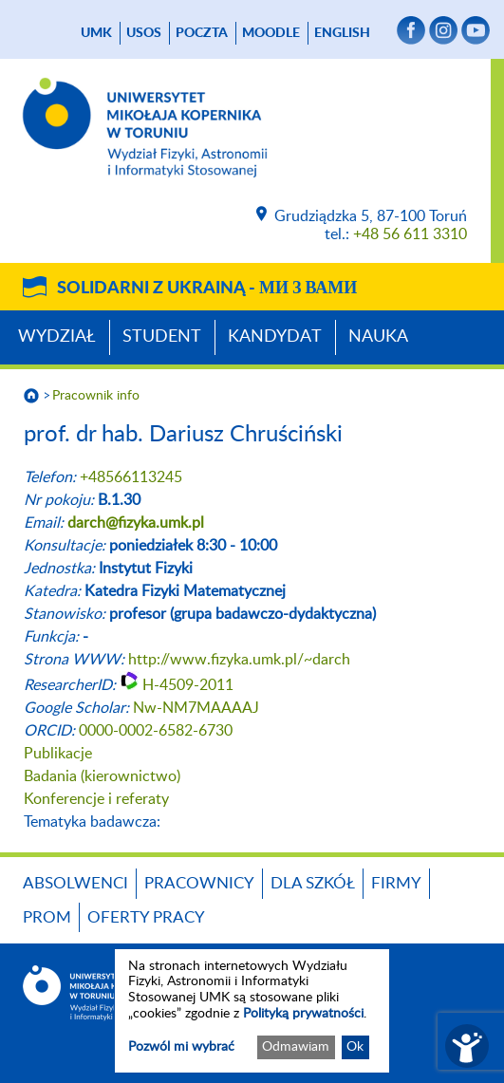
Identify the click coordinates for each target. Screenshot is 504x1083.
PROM (47, 917)
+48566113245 (131, 477)
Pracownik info (96, 395)
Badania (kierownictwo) (102, 776)
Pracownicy (199, 883)
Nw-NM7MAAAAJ (196, 708)
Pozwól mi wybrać (181, 1047)
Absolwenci (75, 883)
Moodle (271, 33)
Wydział (57, 336)
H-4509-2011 (187, 685)
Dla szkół (313, 883)
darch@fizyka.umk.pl (135, 523)
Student (161, 336)
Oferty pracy (146, 917)
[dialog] (252, 1011)
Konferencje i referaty (96, 799)
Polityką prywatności (303, 1013)
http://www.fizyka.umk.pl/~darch (239, 659)
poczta (202, 33)
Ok (355, 1047)
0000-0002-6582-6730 (156, 730)
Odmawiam (295, 1047)
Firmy (396, 883)
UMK (96, 33)
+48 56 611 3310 (410, 234)
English (342, 33)
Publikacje (58, 753)
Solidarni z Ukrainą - (207, 288)
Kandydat (275, 336)
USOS (143, 33)
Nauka (378, 336)
